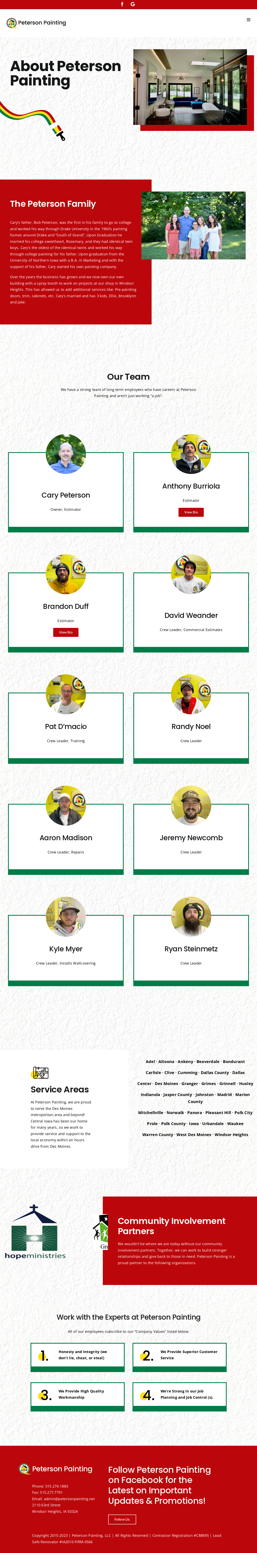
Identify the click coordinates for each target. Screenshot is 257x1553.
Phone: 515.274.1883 (50, 1486)
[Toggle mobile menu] (249, 20)
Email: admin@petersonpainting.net (63, 1498)
